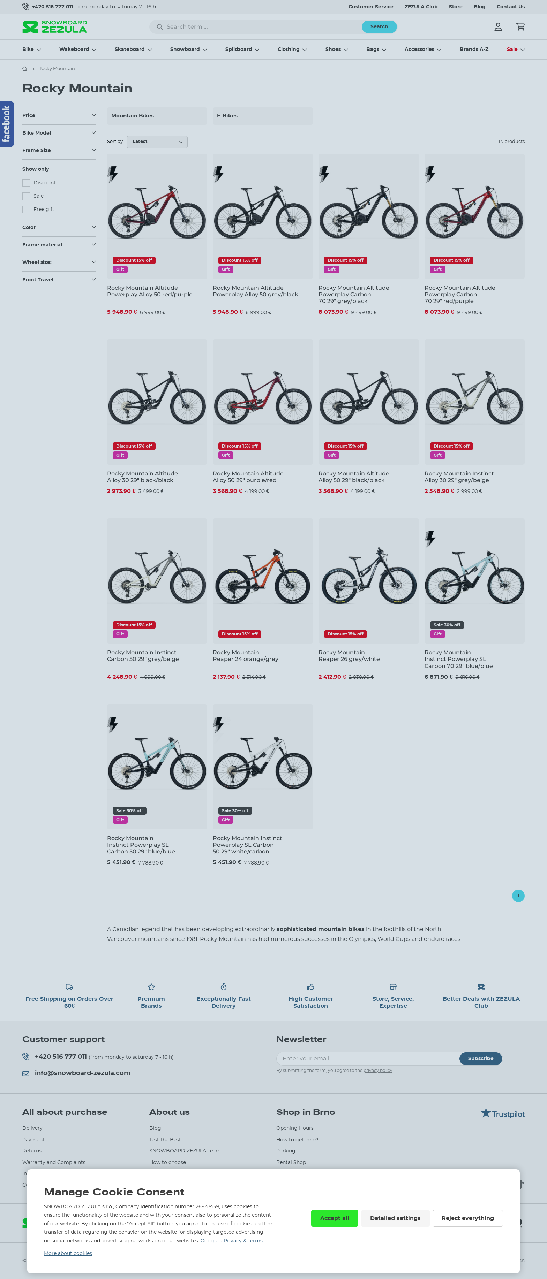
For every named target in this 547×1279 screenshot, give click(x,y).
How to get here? (297, 1139)
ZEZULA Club (421, 7)
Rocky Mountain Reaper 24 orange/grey (245, 655)
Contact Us (511, 7)
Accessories (419, 49)
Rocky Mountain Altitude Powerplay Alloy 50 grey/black (255, 291)
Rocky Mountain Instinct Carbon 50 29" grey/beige (143, 655)
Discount (44, 183)
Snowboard (185, 49)
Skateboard (130, 49)
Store (456, 7)
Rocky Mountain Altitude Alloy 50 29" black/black (354, 477)
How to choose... (169, 1162)
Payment (33, 1139)
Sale (512, 49)
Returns (32, 1151)
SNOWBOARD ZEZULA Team (185, 1151)
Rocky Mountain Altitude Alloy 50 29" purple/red (248, 477)
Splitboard (238, 49)
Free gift (43, 209)
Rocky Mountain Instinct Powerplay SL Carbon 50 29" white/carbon (247, 845)
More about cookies (68, 1253)
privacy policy (378, 1070)
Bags (372, 49)
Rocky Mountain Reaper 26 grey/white (349, 655)
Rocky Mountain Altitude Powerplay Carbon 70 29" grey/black (354, 294)
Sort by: (115, 141)
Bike (28, 49)
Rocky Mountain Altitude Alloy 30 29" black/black (142, 477)
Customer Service (371, 7)
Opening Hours (295, 1128)
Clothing (289, 49)
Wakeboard (74, 49)
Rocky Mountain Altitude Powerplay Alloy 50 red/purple (150, 291)
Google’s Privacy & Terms (231, 1241)
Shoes (333, 49)
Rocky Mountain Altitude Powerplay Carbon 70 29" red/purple (460, 294)
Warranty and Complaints (53, 1162)
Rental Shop (291, 1162)
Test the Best (165, 1139)
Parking (285, 1151)
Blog (480, 7)
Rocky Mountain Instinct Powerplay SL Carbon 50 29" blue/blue (141, 845)
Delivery (32, 1128)
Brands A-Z (474, 49)
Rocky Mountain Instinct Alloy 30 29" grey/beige (459, 477)
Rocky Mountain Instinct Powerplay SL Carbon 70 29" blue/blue (459, 659)
